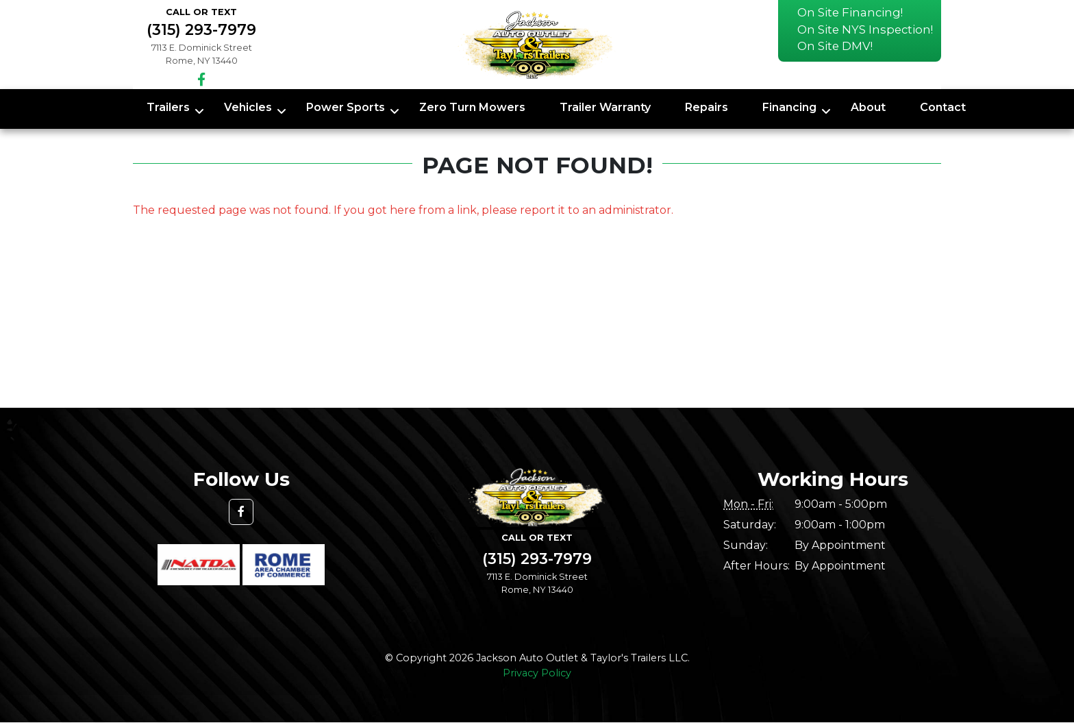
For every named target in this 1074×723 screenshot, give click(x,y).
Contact (943, 107)
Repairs (706, 107)
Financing (789, 107)
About (868, 107)
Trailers (168, 107)
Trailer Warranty (605, 107)
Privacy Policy (537, 673)
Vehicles (248, 107)
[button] (241, 512)
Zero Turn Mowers (472, 107)
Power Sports (345, 107)
